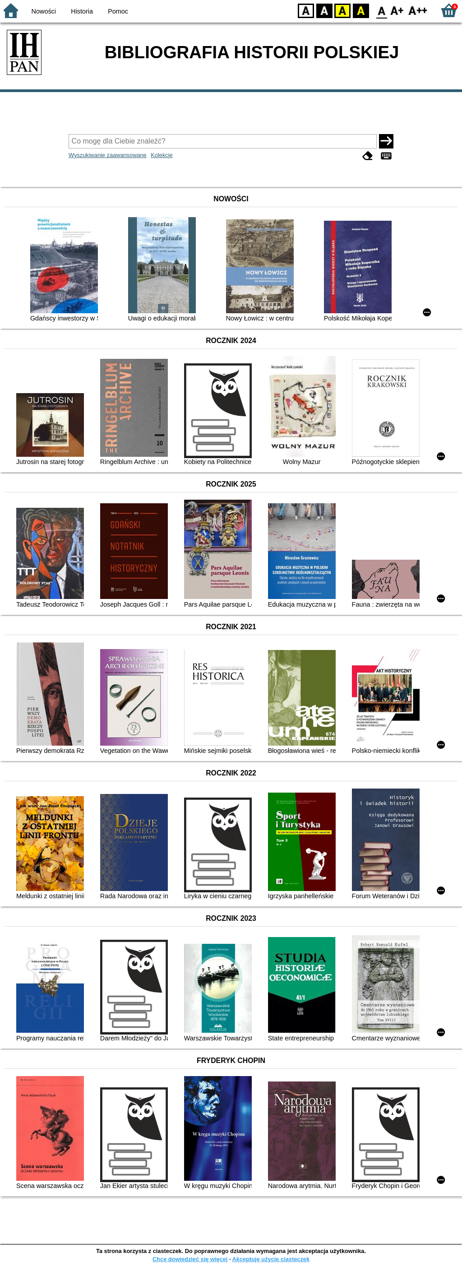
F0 (381, 10)
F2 (418, 10)
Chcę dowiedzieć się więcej (189, 1259)
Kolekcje (161, 155)
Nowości (44, 11)
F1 (397, 10)
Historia (82, 11)
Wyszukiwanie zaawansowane (108, 155)
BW (324, 10)
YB (342, 10)
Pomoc (118, 11)
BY (360, 10)
